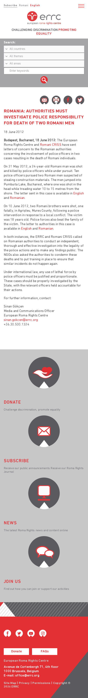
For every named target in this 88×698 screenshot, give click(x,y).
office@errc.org (27, 675)
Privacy (24, 683)
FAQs (45, 651)
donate (12, 402)
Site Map (10, 683)
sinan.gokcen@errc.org (21, 320)
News (10, 523)
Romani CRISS (50, 145)
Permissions (41, 683)
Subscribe (10, 5)
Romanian (17, 198)
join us (12, 582)
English (35, 5)
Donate (16, 651)
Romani (23, 5)
